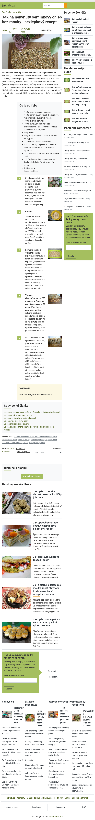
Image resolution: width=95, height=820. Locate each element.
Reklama (38, 798)
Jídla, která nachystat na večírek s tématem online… (82, 734)
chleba (48, 437)
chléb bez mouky (9, 442)
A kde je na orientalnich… (74, 206)
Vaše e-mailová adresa (14, 675)
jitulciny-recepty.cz (31, 703)
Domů (4, 12)
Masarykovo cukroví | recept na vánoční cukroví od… (34, 752)
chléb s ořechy (24, 440)
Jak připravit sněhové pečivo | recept (20, 418)
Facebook (52, 671)
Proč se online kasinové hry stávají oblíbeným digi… (12, 763)
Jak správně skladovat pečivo (17, 421)
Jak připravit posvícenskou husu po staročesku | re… (58, 785)
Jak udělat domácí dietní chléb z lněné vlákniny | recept (81, 102)
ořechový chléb (37, 440)
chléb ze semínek (37, 437)
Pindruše (29, 760)
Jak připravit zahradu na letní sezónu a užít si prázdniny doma (81, 30)
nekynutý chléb (51, 440)
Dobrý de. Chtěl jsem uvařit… (76, 174)
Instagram (53, 677)
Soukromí (69, 798)
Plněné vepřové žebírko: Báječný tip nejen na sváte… (58, 763)
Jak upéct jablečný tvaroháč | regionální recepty (57, 741)
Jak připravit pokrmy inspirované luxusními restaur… (34, 734)
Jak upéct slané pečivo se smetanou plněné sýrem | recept (46, 622)
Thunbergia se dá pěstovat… (76, 134)
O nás (29, 798)
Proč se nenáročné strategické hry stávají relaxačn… (11, 752)
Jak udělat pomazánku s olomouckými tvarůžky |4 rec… (82, 777)
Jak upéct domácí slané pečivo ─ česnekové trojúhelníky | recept (32, 412)
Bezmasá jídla (15, 12)
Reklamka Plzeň (55, 816)
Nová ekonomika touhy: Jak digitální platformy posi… (12, 774)
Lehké (4, 30)
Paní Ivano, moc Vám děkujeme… (78, 190)
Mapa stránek (81, 798)
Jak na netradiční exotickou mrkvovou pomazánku (80, 744)
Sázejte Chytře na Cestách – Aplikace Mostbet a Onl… (10, 785)
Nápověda (47, 798)
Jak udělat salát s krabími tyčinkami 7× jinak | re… (80, 755)
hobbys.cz (8, 701)
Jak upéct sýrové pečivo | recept (18, 415)
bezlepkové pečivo (37, 442)
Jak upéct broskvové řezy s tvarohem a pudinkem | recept (82, 90)
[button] (32, 51)
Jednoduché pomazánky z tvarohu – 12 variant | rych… (82, 766)
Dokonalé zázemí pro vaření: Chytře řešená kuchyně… (11, 731)
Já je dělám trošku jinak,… (74, 198)
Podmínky (58, 798)
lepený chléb (22, 442)
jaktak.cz (11, 798)
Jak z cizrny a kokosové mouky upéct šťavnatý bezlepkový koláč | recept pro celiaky (47, 589)
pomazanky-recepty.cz (79, 703)
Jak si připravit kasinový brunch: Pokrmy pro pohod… (58, 731)
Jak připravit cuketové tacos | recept (46, 558)
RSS (84, 807)
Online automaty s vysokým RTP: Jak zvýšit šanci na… (10, 741)
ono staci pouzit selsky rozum (77, 142)
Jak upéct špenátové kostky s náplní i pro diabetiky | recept (45, 525)
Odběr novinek (12, 807)
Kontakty (21, 798)
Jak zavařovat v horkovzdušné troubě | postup (34, 776)
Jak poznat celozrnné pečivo (16, 424)
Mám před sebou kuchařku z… (77, 182)
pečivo (54, 437)
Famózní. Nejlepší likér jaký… (76, 166)
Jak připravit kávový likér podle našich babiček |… (57, 774)
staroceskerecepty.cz (61, 701)
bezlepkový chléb (9, 440)
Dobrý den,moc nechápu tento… (77, 150)
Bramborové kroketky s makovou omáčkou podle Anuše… (58, 752)
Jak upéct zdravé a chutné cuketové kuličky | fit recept (47, 494)
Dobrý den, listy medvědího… (76, 158)
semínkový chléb (21, 437)
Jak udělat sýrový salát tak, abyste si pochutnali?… (82, 788)
